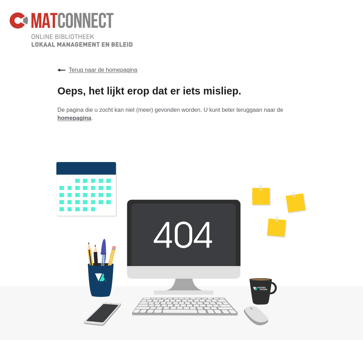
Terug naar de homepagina (97, 70)
